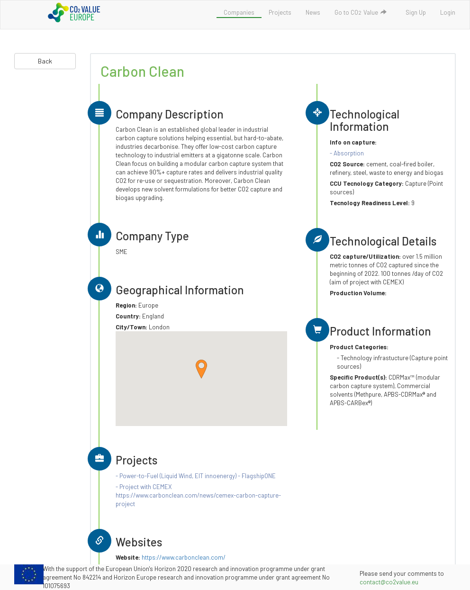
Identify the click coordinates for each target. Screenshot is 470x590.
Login (447, 12)
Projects (280, 12)
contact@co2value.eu (389, 582)
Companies (239, 12)
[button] (201, 369)
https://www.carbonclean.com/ (184, 557)
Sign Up (416, 12)
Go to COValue (360, 12)
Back (45, 61)
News (313, 12)
